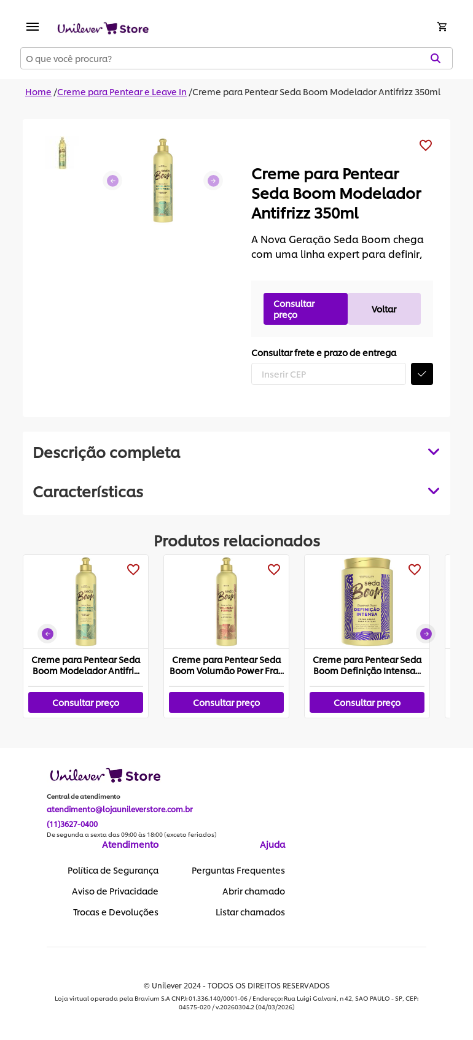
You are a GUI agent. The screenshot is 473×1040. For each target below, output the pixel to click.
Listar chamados (250, 911)
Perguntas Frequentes (238, 869)
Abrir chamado (253, 890)
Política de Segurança (113, 869)
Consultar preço (294, 308)
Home (38, 91)
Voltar (384, 308)
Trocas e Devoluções (115, 911)
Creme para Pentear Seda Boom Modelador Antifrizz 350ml (316, 91)
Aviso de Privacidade (115, 890)
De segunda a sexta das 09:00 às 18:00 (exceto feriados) (132, 834)
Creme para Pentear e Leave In (122, 91)
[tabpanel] (236, 490)
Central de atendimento (83, 796)
